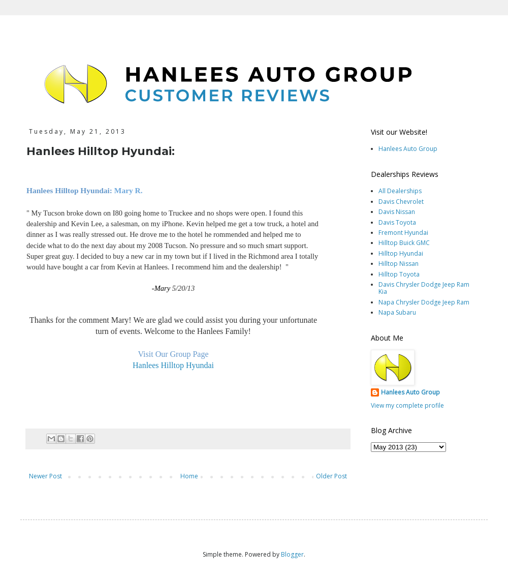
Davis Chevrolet (401, 201)
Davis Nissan (396, 211)
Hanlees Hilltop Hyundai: (69, 190)
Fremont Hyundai (403, 232)
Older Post (331, 476)
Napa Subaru (397, 312)
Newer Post (45, 476)
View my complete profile (407, 405)
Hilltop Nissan (398, 263)
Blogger (292, 554)
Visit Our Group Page (173, 354)
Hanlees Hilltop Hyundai (173, 365)
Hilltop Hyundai (400, 253)
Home (189, 476)
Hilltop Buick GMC (404, 242)
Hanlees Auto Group (407, 148)
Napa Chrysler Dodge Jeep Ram (423, 302)
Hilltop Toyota (399, 274)
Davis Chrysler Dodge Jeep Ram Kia (423, 288)
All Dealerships (400, 191)
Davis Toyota (397, 222)
